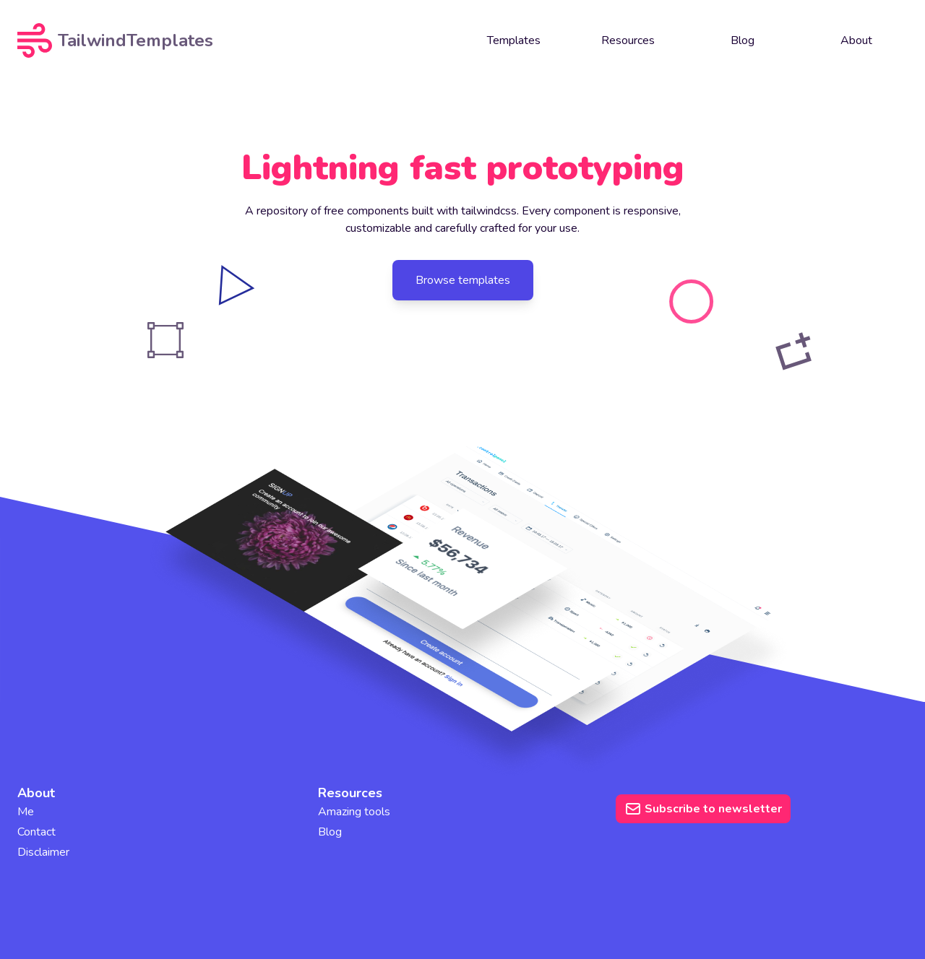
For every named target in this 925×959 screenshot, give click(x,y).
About (856, 40)
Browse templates (463, 280)
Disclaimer (43, 852)
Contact (36, 832)
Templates (514, 40)
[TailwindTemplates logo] (128, 40)
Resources (628, 40)
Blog (742, 40)
